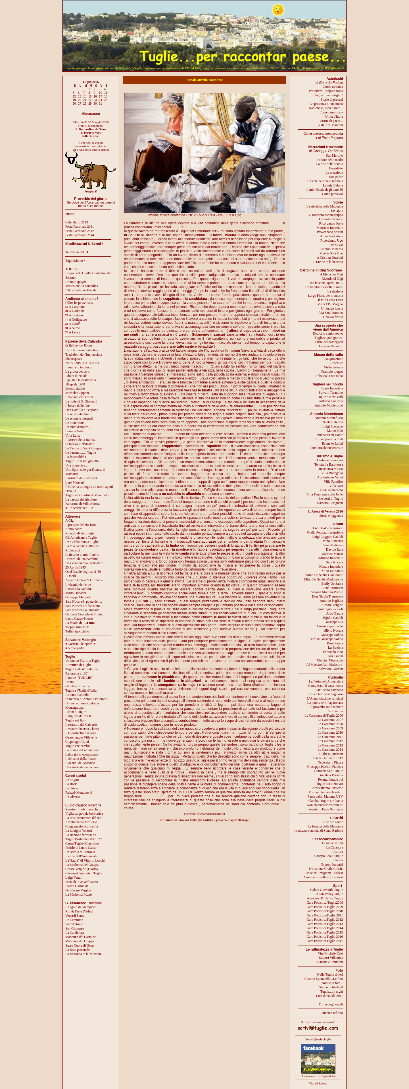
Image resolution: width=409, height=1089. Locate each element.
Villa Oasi (336, 486)
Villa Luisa (72, 435)
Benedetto (336, 168)
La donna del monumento (82, 750)
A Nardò (72, 324)
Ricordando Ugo (331, 240)
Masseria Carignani (329, 503)
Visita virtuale (333, 367)
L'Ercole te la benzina (328, 262)
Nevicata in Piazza (330, 762)
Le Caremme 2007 (330, 720)
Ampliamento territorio (81, 822)
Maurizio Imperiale (330, 228)
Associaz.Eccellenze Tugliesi (323, 877)
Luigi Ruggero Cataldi (327, 537)
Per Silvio (336, 245)
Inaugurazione (333, 359)
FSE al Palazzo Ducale (81, 290)
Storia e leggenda (331, 516)
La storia (71, 784)
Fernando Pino (333, 652)
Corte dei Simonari (330, 460)
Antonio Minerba (331, 249)
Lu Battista (335, 648)
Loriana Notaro (75, 431)
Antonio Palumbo (77, 695)
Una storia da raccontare (82, 767)
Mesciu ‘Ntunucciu (330, 660)
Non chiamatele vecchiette (325, 805)
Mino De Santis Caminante (324, 575)
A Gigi (69, 520)
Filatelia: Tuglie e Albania (325, 801)
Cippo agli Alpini (77, 742)
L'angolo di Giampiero (80, 907)
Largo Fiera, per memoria (325, 296)
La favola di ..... (80, 623)
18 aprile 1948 (75, 384)
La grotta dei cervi (77, 372)
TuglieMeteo (74, 261)
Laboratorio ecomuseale (81, 754)
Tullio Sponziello (77, 631)
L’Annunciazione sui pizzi (325, 698)
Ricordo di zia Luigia (79, 533)
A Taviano (74, 315)
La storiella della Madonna (324, 206)
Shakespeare (73, 359)
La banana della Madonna (325, 826)
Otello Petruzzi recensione (325, 532)
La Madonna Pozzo (78, 895)
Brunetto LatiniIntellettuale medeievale (326, 445)
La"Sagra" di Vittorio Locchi (85, 860)
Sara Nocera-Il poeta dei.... (83, 601)
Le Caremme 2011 (330, 737)
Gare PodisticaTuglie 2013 (324, 924)
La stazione (335, 291)
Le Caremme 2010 (330, 733)
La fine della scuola (329, 164)
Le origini (72, 780)
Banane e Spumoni (330, 962)
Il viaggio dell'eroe (78, 584)
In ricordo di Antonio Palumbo (86, 699)
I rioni (69, 682)
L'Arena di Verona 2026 (325, 511)
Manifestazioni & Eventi (83, 244)
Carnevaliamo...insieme (327, 788)
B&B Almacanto (331, 490)
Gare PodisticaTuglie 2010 (324, 911)
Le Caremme (74, 920)
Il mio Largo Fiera (330, 300)
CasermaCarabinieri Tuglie (83, 873)
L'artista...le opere (80, 644)
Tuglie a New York (330, 397)
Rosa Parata (335, 643)
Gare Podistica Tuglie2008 (325, 903)
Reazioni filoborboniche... (83, 809)
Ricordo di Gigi (332, 279)
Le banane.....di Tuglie (80, 453)
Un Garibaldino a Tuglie (82, 542)
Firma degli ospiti (331, 1004)
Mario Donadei (75, 593)
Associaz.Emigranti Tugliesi (323, 873)
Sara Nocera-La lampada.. (83, 610)
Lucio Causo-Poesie (79, 619)
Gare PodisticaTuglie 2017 (324, 941)
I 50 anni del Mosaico (80, 763)
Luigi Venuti (73, 878)
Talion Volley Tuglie (329, 894)
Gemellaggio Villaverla (81, 737)
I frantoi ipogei (75, 282)
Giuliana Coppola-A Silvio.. (84, 614)
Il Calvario (72, 797)
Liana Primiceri (332, 588)
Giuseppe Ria (334, 622)
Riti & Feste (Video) (79, 911)
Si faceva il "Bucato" (79, 444)
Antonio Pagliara (331, 601)
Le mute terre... (75, 423)
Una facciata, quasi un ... (325, 283)
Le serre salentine (77, 414)
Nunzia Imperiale (331, 567)
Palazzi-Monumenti (78, 793)
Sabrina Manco (332, 554)
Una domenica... (76, 465)
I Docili (70, 576)
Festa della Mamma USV (325, 796)
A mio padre (73, 529)
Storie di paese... (331, 121)
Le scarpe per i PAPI (82, 508)
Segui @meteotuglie (318, 1039)
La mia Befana (333, 185)
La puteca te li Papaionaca (325, 703)
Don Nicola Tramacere (327, 596)
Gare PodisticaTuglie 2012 (324, 920)
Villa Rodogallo (332, 473)
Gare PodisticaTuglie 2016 (324, 937)
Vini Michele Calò (330, 953)
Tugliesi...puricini (331, 754)
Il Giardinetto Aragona (80, 733)
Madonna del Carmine (80, 937)
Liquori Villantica (331, 958)
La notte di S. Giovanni (81, 401)
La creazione (334, 173)
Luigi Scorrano (332, 426)
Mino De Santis (332, 571)
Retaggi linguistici (330, 779)
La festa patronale (77, 950)
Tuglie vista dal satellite (81, 669)
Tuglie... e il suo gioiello (82, 461)
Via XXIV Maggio (330, 304)
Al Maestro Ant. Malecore (324, 665)
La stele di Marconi (329, 125)
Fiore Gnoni (334, 656)
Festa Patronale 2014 (79, 235)
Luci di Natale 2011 (329, 996)
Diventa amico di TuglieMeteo (318, 1076)
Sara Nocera (334, 562)
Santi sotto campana (329, 690)
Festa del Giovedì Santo (81, 882)
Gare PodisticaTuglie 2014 (324, 928)
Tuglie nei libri (75, 720)
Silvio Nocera (333, 630)
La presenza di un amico (326, 104)
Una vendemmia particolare (84, 563)
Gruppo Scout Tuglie (328, 856)
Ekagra (338, 860)
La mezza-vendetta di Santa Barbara (318, 831)
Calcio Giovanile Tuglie (326, 890)
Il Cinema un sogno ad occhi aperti (89, 487)
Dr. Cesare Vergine (78, 890)
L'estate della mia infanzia (325, 181)
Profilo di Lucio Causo (81, 848)
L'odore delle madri (329, 160)
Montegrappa (74, 708)
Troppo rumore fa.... (79, 627)
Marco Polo (335, 431)
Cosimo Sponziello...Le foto (323, 979)
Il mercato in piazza (78, 367)
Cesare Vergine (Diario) (81, 869)
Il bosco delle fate (77, 406)
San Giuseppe (74, 928)
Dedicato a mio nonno (328, 333)
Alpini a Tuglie (75, 712)
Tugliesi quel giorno (329, 338)
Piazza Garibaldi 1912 (328, 758)
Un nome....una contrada (82, 703)
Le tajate (337, 211)
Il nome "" (79, 678)
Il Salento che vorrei (79, 397)
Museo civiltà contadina (81, 286)
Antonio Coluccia (331, 401)
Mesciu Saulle (75, 389)
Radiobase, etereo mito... (326, 108)
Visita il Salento (318, 1083)
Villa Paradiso (333, 482)
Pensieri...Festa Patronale (325, 809)
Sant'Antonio (74, 924)
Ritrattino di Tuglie (78, 665)
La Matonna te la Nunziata (83, 954)
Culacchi (336, 818)
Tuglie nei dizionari (329, 784)
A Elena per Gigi (331, 274)
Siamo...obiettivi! (331, 987)
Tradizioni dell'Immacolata (83, 354)
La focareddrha (75, 457)
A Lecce (72, 332)
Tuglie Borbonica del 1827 (83, 839)
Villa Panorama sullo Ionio (324, 494)
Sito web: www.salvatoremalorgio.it (204, 813)
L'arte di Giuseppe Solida (325, 639)
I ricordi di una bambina (81, 559)
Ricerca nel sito (332, 1013)
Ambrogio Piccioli (330, 609)
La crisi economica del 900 (83, 818)
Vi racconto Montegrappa (325, 215)
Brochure (336, 363)
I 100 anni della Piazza (80, 759)
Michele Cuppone (77, 393)
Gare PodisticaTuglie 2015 (324, 932)
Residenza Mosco (331, 469)
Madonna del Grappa (79, 941)
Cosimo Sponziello (330, 626)
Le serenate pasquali (79, 418)
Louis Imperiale (332, 388)
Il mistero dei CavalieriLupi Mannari (81, 480)
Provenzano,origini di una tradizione (330, 234)
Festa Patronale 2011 (79, 227)
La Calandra (334, 847)
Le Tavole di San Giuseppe (83, 448)
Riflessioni (72, 550)
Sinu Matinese (333, 545)
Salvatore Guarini (331, 669)
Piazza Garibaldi (76, 886)
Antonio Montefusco (329, 405)
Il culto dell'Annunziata (81, 856)
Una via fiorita (333, 317)
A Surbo (72, 328)
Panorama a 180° (77, 673)
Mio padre (336, 177)
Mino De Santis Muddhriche (323, 579)
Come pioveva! (332, 194)
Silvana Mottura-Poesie (327, 592)
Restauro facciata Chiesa (82, 729)
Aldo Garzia (334, 613)
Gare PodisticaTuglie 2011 (325, 915)
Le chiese (71, 788)
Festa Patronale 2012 (79, 231)
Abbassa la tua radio (329, 376)
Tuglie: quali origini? (328, 95)
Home (69, 214)
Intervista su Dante (330, 435)
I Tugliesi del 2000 (78, 716)
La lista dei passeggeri (328, 342)
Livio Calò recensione (328, 528)
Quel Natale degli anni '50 (83, 572)
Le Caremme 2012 (330, 741)
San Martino (334, 155)
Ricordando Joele (331, 223)
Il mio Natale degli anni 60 (324, 190)
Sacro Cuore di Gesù (79, 945)
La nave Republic (331, 346)
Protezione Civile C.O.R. (326, 869)
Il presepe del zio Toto (80, 525)
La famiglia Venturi (78, 831)
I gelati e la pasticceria (80, 380)
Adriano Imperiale (330, 558)
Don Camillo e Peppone (81, 410)
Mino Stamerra (332, 541)
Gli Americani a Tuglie (81, 538)
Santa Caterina (333, 422)
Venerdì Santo (75, 916)
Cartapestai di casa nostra (325, 686)
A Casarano (75, 307)
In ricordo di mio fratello (82, 555)
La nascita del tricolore (81, 499)
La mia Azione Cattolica (82, 546)
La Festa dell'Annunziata (326, 681)
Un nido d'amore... (78, 427)
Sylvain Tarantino (331, 393)
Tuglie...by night (331, 991)
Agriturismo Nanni (330, 477)
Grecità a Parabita (331, 775)
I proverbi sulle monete (327, 707)
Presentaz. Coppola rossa (326, 91)
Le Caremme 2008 (330, 724)
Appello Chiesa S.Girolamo (84, 580)
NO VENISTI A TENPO (82, 363)
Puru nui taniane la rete (324, 792)
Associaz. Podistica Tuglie (325, 898)
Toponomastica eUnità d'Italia (331, 114)
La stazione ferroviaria (80, 835)
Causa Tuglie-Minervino (82, 843)
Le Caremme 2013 (330, 745)
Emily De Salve (332, 584)
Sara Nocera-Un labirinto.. (83, 606)
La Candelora (74, 933)
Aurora (338, 852)
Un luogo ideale (332, 308)
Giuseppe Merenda (78, 597)
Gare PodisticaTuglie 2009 (324, 907)
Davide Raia (334, 549)
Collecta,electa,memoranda (323, 134)
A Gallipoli (74, 311)
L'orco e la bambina (78, 589)
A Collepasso (76, 319)
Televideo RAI (76, 252)
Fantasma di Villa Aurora (82, 504)
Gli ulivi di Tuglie (77, 686)
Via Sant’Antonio (331, 313)
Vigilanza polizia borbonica (84, 814)
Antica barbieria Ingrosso (325, 694)
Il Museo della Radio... (81, 440)
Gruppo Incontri (332, 864)
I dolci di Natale (76, 376)
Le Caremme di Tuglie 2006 (323, 715)
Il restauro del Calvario (81, 725)
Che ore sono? (333, 822)
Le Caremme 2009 (330, 728)
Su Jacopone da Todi (329, 439)
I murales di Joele (331, 219)
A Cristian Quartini (330, 258)
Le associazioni (332, 843)
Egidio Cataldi (333, 618)
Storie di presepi (332, 99)
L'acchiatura (334, 711)
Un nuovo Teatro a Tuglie (82, 661)
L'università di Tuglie (328, 771)
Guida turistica (333, 87)
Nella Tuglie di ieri (330, 974)
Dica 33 (70, 491)
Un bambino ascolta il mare (324, 287)
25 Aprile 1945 (75, 567)
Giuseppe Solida (332, 635)
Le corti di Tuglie (331, 499)
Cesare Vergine (332, 605)
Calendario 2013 (76, 222)
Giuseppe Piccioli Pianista (325, 767)
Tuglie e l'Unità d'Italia (81, 690)
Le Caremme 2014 (330, 750)
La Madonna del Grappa (82, 865)
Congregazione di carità (81, 826)
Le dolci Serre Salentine (81, 350)
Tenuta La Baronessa (328, 464)
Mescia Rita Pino (331, 253)
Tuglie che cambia (77, 746)
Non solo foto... (332, 983)
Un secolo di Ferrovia (80, 852)
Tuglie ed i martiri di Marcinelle (87, 495)
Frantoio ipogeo (332, 372)
